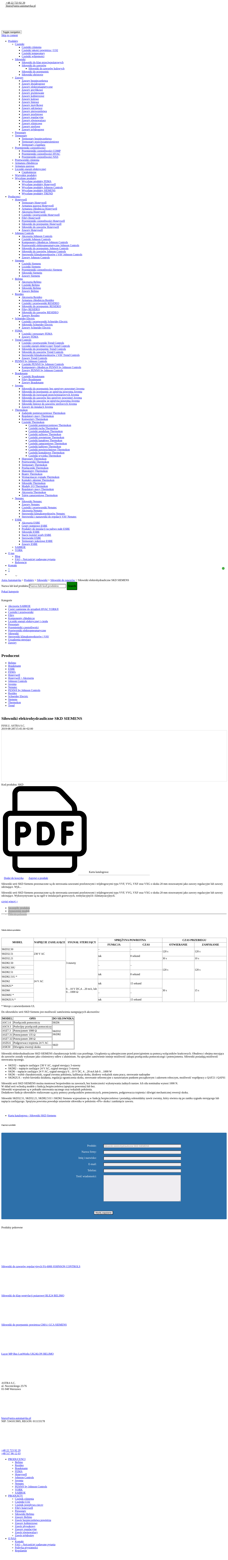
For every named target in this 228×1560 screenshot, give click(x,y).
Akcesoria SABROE (19, 606)
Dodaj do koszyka (14, 878)
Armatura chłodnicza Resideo (38, 300)
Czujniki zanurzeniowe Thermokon (47, 443)
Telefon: (92, 1170)
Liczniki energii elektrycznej (30, 169)
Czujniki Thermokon (33, 422)
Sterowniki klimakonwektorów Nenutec (43, 513)
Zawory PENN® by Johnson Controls (42, 370)
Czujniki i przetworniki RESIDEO (40, 303)
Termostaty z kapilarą (33, 144)
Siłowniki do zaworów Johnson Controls (44, 251)
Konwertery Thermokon (35, 419)
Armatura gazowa (24, 166)
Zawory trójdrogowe (33, 129)
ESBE (18, 519)
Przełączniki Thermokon (35, 467)
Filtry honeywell (24, 1513)
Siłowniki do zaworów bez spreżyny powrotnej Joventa (52, 397)
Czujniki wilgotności (33, 56)
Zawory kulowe (30, 99)
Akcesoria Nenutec (32, 510)
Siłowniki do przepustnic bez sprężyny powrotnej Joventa (53, 388)
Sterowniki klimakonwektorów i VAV (28, 636)
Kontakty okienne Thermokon (38, 480)
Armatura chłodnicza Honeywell (39, 208)
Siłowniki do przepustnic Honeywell (41, 224)
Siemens (19, 260)
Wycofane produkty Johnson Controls (42, 187)
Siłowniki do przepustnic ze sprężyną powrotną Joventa (52, 391)
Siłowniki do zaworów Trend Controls (42, 352)
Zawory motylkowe (32, 105)
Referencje (21, 562)
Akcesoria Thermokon (34, 492)
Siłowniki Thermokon (34, 483)
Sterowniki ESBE (31, 538)
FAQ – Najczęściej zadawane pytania (35, 559)
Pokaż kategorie (10, 591)
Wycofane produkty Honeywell (39, 184)
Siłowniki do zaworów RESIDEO (40, 312)
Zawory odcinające (32, 108)
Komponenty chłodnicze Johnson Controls (45, 242)
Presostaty (20, 132)
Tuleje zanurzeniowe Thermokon (40, 495)
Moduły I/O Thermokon (35, 486)
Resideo (19, 294)
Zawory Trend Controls (34, 358)
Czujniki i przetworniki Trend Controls (43, 342)
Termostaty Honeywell (34, 202)
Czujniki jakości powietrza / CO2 (40, 50)
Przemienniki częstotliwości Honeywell (43, 220)
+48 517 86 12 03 (11, 1458)
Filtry (11, 615)
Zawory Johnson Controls (36, 257)
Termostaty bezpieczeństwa (37, 138)
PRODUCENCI (16, 1464)
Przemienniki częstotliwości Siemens (42, 269)
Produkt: (92, 1145)
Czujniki (19, 44)
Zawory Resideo (31, 315)
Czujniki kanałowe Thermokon (45, 440)
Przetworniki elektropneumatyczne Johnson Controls (50, 245)
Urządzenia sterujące (19, 639)
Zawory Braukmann (32, 382)
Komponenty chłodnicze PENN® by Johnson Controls (51, 367)
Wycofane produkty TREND (37, 193)
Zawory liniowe (30, 102)
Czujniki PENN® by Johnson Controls (43, 364)
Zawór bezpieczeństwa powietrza (33, 1525)
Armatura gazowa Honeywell (38, 205)
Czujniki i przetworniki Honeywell (41, 214)
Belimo (19, 278)
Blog (17, 556)
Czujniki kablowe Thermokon (44, 446)
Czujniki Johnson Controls (36, 239)
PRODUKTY (15, 1500)
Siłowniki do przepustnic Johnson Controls (45, 248)
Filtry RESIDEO (31, 309)
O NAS (12, 1543)
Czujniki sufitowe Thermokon (44, 434)
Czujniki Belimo (31, 285)
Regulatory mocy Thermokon (38, 416)
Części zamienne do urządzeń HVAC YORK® (33, 609)
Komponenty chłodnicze (21, 618)
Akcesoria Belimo (31, 281)
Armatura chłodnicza (26, 163)
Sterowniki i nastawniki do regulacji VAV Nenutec (49, 516)
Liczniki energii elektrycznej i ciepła (28, 621)
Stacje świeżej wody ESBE (36, 534)
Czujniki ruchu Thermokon (43, 428)
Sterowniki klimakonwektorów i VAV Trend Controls (51, 355)
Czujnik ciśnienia (24, 1503)
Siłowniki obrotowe (32, 74)
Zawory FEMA (30, 336)
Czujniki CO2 (22, 1506)
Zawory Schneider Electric (36, 327)
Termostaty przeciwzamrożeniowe (40, 141)
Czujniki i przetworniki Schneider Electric (45, 321)
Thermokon (21, 410)
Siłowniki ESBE (31, 531)
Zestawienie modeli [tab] (19, 910)
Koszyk (115, 570)
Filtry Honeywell (31, 217)
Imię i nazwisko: (87, 1158)
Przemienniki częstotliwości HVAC (41, 153)
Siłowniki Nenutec (32, 501)
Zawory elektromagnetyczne (37, 86)
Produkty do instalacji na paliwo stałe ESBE (46, 528)
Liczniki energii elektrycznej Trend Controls (46, 345)
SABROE (20, 547)
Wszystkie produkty (26, 175)
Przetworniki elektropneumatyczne (27, 630)
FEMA (18, 330)
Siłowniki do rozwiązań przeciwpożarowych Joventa (50, 394)
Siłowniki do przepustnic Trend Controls (44, 349)
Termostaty (21, 135)
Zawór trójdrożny (24, 1540)
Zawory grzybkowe (32, 89)
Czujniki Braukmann (33, 376)
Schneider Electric (25, 318)
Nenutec (19, 498)
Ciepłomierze (29, 172)
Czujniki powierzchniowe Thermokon (49, 449)
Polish (11, 576)
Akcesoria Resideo (32, 297)
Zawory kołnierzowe (33, 96)
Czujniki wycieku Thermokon (44, 455)
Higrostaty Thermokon (34, 458)
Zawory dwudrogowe (33, 83)
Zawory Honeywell (32, 230)
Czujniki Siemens (31, 263)
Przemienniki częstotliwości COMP (41, 150)
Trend (11, 705)
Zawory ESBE (29, 544)
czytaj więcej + (9, 901)
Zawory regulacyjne (32, 117)
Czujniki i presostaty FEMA (37, 333)
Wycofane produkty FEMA (36, 181)
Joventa (19, 385)
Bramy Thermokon (32, 474)
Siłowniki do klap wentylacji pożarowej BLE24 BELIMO (32, 1300)
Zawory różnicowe (32, 123)
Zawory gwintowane (33, 92)
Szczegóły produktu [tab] (19, 907)
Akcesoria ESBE (31, 522)
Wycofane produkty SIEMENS (38, 190)
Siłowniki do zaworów (34, 65)
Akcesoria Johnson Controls (37, 236)
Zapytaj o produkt (38, 878)
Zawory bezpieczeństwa (35, 80)
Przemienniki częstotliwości (30, 147)
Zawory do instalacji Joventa (37, 406)
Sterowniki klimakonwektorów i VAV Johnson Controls (52, 254)
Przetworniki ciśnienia (27, 160)
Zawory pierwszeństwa (34, 111)
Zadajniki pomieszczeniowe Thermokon (43, 413)
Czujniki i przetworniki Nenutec (39, 507)
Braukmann (21, 373)
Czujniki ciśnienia (31, 47)
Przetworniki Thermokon (35, 461)
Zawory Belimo (30, 291)
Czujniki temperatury (33, 53)
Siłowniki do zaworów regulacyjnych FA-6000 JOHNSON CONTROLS (40, 1271)
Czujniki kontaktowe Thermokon (46, 452)
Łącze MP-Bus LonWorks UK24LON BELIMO (27, 1358)
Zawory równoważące (34, 120)
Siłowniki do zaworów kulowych (46, 68)
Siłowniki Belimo (31, 288)
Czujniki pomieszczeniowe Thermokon (49, 425)
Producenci (14, 196)
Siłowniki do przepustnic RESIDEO (41, 306)
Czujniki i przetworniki (20, 612)
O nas (11, 553)
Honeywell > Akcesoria (21, 678)
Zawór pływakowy (25, 1531)
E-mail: (92, 1164)
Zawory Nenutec (31, 504)
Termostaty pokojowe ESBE (37, 541)
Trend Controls (23, 339)
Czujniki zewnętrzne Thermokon (46, 437)
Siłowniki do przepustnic (35, 71)
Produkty (13, 41)
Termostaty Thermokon (34, 464)
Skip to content (9, 35)
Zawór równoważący (26, 1537)
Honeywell (21, 199)
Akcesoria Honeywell (33, 211)
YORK (19, 550)
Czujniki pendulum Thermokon (45, 431)
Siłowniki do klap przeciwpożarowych (43, 62)
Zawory (19, 77)
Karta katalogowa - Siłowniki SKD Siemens (32, 1115)
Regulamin (21, 1555)
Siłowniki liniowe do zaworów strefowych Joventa (49, 403)
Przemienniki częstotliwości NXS (40, 156)
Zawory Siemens (31, 275)
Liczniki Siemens (31, 266)
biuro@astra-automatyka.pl (20, 5)
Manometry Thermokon (35, 470)
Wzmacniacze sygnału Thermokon (40, 477)
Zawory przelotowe (32, 114)
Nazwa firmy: (89, 1151)
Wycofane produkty (25, 178)
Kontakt (12, 565)
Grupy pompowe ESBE (34, 525)
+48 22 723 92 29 (15, 2)
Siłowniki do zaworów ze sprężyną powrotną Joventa (51, 400)
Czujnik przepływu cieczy (29, 1510)
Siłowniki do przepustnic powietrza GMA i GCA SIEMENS (34, 1329)
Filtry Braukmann (31, 379)
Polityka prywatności (26, 1552)
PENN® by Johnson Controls (31, 361)
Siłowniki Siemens (32, 272)
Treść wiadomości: (86, 1176)
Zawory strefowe (31, 126)
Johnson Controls (24, 233)
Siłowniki (20, 59)
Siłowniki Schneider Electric (37, 324)
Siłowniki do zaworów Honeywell (40, 227)
